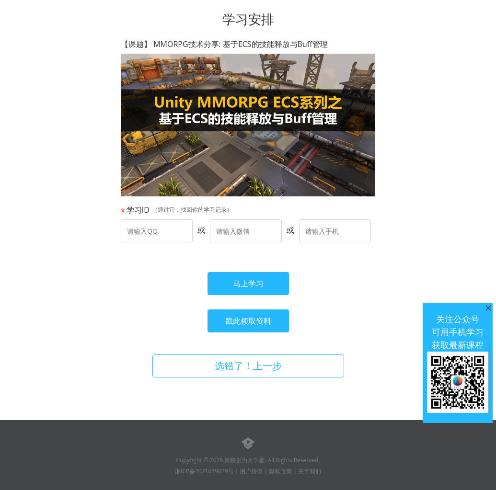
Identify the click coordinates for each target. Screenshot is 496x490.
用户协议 (251, 471)
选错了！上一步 (248, 365)
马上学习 (248, 283)
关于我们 (309, 471)
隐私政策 (280, 471)
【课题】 (224, 44)
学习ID (138, 210)
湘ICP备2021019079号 (204, 471)
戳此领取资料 (248, 321)
